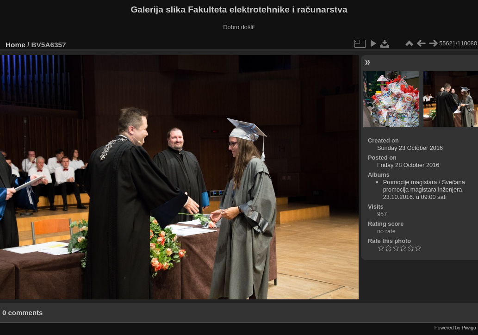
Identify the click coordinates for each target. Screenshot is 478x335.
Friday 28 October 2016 (408, 164)
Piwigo (469, 327)
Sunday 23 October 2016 (410, 147)
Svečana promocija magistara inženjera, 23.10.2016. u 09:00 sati (424, 189)
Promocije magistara (410, 182)
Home (15, 45)
